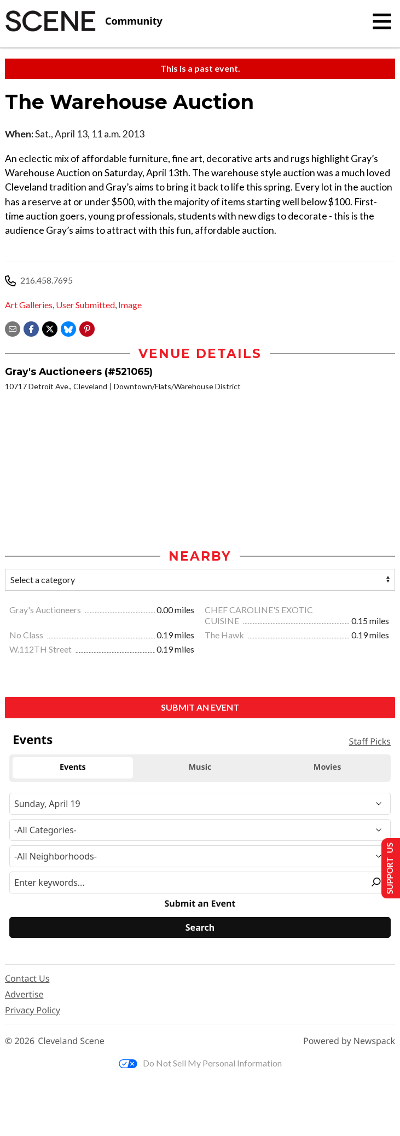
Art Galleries (29, 304)
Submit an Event (200, 707)
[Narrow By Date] (200, 804)
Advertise (24, 995)
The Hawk (225, 636)
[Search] (200, 928)
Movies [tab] (327, 768)
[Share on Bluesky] (68, 327)
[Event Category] (200, 830)
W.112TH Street (41, 650)
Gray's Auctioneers (46, 610)
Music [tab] (200, 768)
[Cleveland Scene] (83, 21)
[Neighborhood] (200, 857)
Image (130, 304)
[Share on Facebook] (31, 327)
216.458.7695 (46, 280)
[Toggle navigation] (382, 21)
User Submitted (85, 304)
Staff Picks (370, 742)
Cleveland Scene (71, 1042)
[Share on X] (49, 327)
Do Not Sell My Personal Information (200, 1064)
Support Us (387, 867)
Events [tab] (73, 768)
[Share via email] (12, 327)
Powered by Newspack (349, 1042)
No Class (27, 636)
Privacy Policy (32, 1011)
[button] (87, 327)
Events (33, 740)
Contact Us (27, 979)
